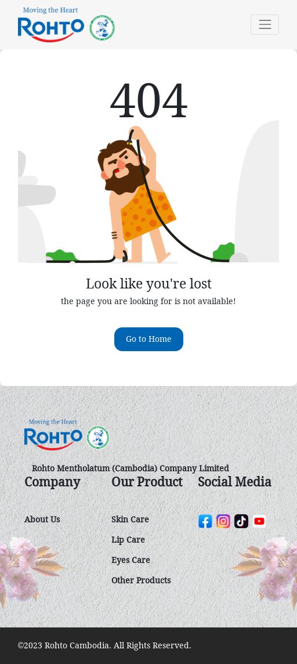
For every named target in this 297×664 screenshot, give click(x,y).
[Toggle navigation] (265, 25)
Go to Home (149, 339)
